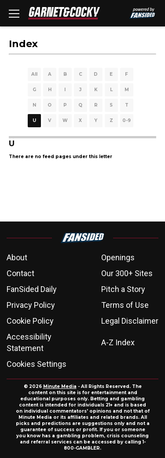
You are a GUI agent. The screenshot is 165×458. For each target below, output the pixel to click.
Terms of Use (125, 305)
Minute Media (60, 386)
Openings (118, 257)
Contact (20, 273)
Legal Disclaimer (129, 320)
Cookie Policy (30, 320)
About (17, 257)
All (34, 74)
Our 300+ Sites (127, 273)
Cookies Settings (36, 364)
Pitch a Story (123, 289)
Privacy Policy (31, 305)
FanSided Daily (32, 289)
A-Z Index (118, 342)
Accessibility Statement (29, 342)
